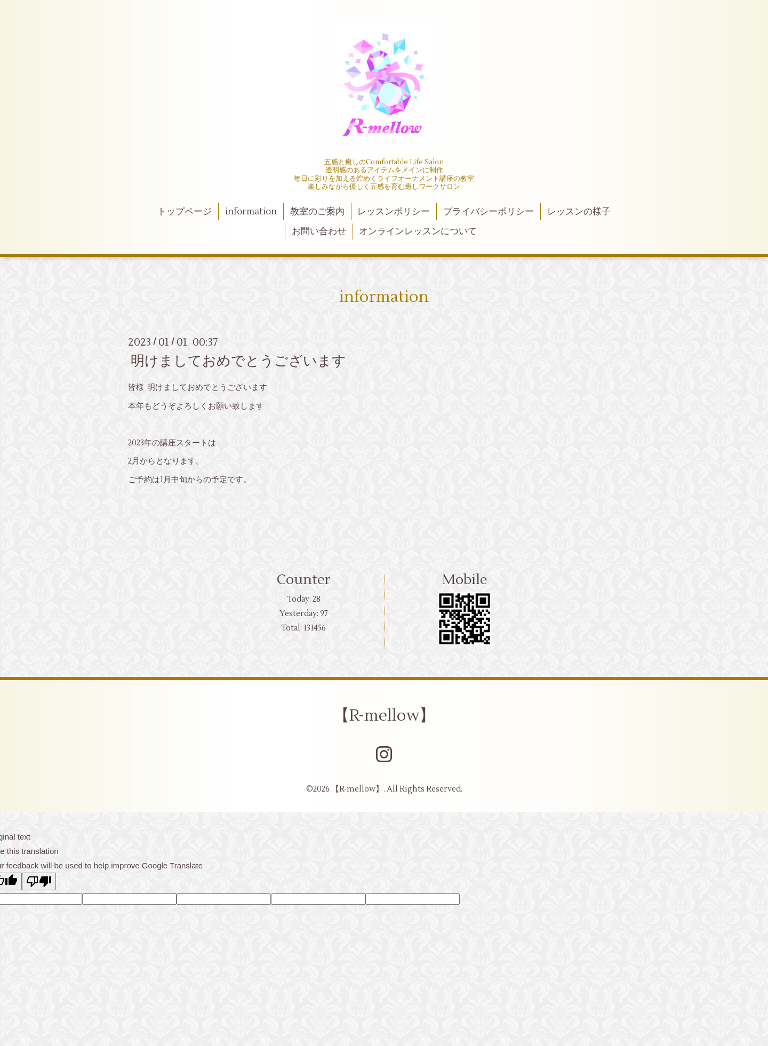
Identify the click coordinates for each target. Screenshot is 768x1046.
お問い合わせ (319, 231)
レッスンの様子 (579, 212)
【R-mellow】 (384, 715)
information (251, 212)
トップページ (184, 212)
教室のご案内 (317, 212)
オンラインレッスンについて (418, 231)
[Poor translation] (39, 881)
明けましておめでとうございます (238, 361)
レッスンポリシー (393, 212)
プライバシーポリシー (488, 212)
